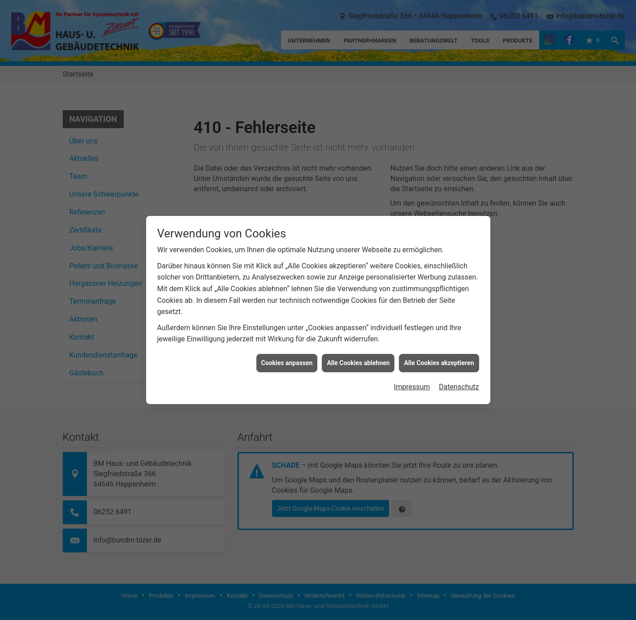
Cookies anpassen (287, 354)
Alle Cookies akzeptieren (439, 354)
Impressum (412, 379)
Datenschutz (459, 379)
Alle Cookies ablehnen (358, 354)
